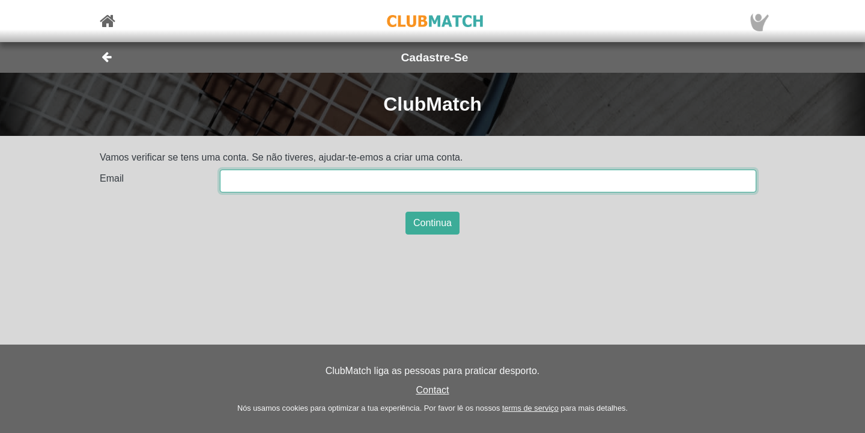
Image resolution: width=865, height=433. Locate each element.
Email (112, 178)
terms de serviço (530, 408)
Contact (432, 390)
